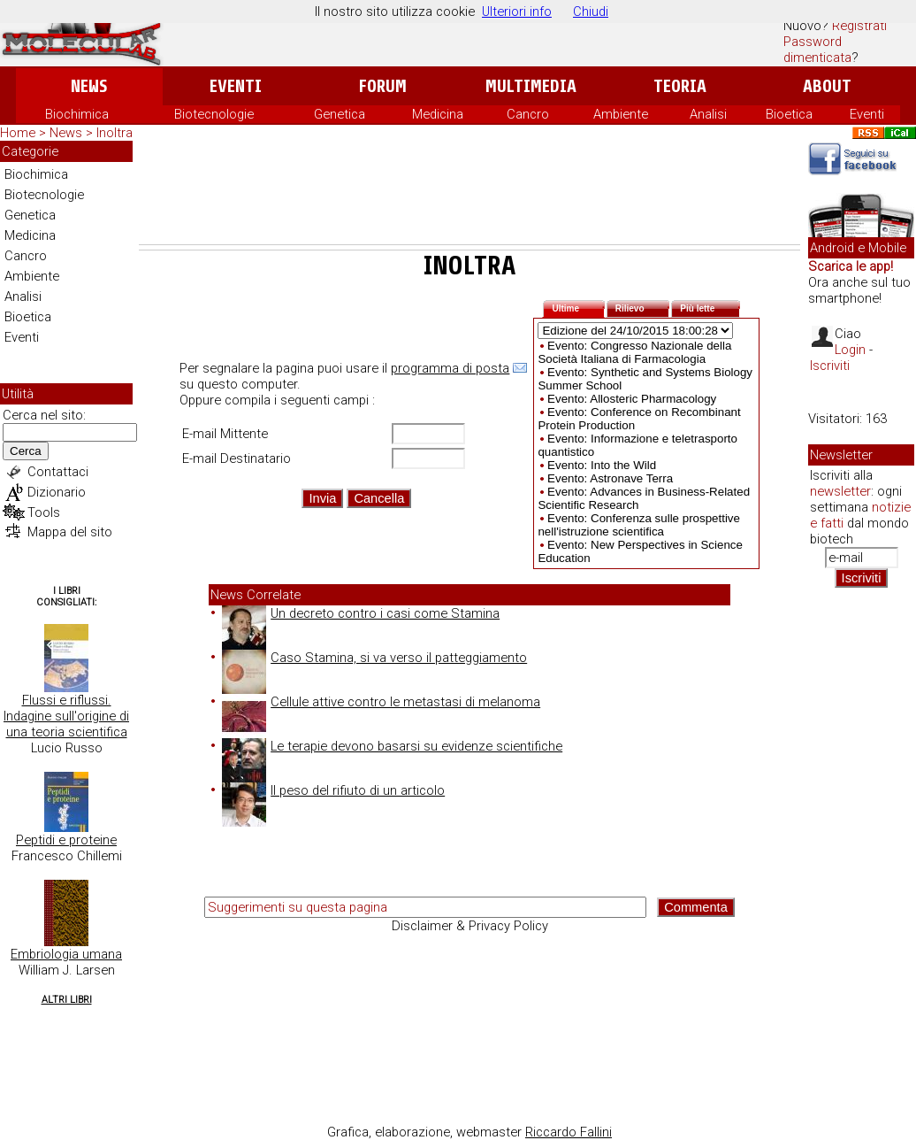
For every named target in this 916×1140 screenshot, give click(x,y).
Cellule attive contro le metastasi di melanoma (381, 702)
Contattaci (57, 472)
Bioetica (789, 114)
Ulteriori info (517, 11)
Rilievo (642, 306)
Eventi (236, 86)
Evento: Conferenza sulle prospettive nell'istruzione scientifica (639, 525)
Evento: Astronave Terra (610, 478)
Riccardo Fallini (568, 1132)
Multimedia (530, 86)
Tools (43, 512)
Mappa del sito (69, 532)
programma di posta (450, 368)
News (89, 86)
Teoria (679, 86)
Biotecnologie (214, 114)
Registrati (859, 26)
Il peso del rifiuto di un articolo (333, 790)
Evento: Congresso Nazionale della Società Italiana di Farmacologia (634, 352)
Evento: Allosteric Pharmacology (631, 398)
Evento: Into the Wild (601, 465)
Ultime (578, 306)
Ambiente (620, 114)
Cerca (26, 451)
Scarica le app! (850, 266)
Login (850, 350)
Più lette (710, 306)
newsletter (840, 491)
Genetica (339, 114)
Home (17, 133)
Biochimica (77, 114)
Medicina (437, 114)
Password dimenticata (817, 49)
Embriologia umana (66, 954)
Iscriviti (830, 366)
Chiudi (590, 11)
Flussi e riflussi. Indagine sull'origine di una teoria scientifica (66, 716)
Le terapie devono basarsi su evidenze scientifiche (392, 746)
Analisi (708, 114)
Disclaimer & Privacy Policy (470, 926)
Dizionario (56, 492)
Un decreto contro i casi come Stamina (361, 613)
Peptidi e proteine (66, 840)
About (827, 86)
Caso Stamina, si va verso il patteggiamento (374, 658)
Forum (382, 86)
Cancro (528, 114)
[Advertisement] (469, 195)
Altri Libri (67, 999)
